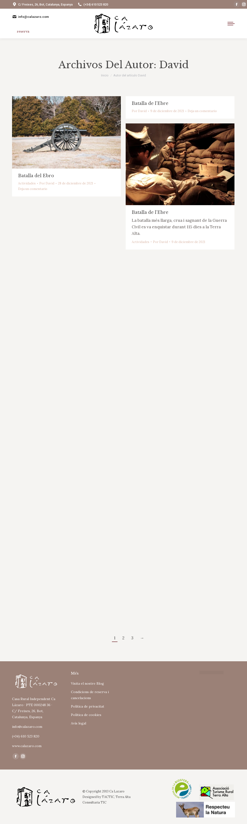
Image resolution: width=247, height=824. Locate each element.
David (174, 65)
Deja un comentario (32, 189)
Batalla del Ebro (36, 175)
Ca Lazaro (116, 791)
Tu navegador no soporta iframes (153, 690)
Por (46, 183)
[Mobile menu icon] (231, 23)
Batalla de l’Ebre (150, 103)
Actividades (27, 183)
